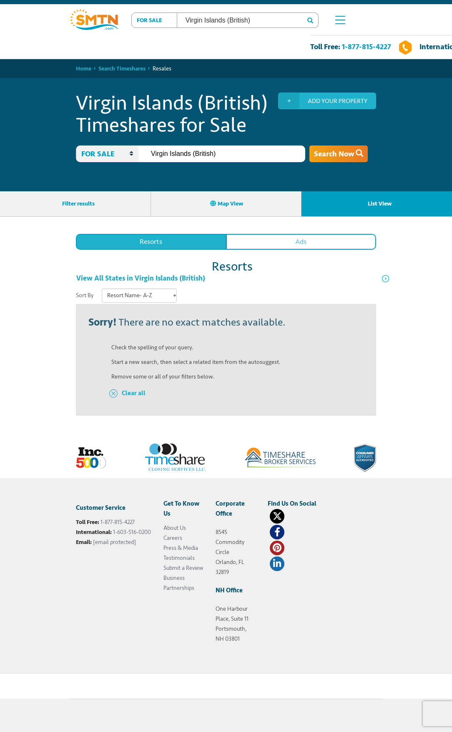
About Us (174, 527)
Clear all (134, 393)
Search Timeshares (122, 68)
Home (83, 68)
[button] (154, 20)
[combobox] (221, 153)
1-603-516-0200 (132, 532)
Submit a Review (183, 568)
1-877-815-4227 (366, 46)
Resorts (151, 241)
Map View (226, 203)
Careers (172, 537)
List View (377, 203)
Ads (300, 241)
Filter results (75, 203)
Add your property (323, 101)
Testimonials (179, 558)
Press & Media (180, 548)
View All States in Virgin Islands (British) (140, 278)
